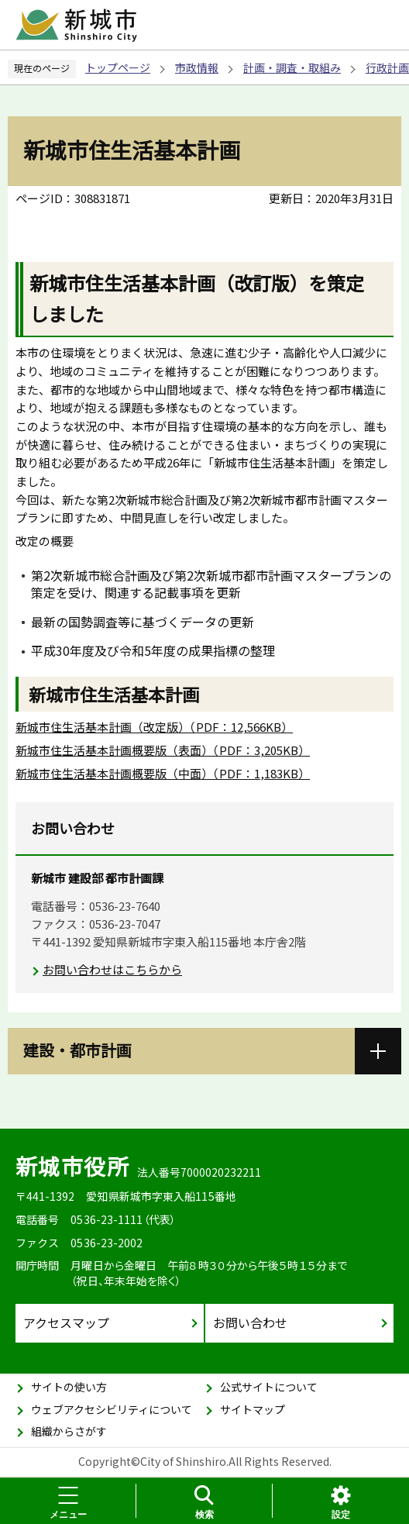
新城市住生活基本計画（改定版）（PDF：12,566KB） (154, 727)
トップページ (117, 67)
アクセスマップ (66, 1322)
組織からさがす (69, 1431)
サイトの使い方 (69, 1387)
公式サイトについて (269, 1387)
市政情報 (196, 67)
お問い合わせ (250, 1322)
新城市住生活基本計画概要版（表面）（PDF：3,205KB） (162, 750)
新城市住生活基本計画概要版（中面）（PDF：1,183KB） (162, 773)
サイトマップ (252, 1409)
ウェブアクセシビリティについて (111, 1409)
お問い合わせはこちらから (112, 969)
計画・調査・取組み (292, 67)
